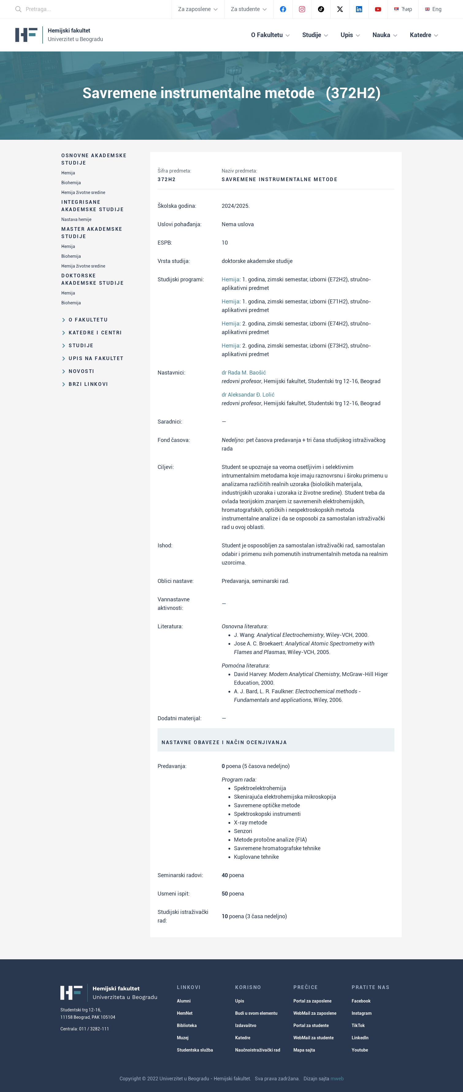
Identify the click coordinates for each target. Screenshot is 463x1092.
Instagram (362, 1013)
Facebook (361, 1001)
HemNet (185, 1013)
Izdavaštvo (245, 1025)
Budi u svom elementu (256, 1013)
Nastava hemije (76, 219)
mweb (337, 1079)
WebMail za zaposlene (314, 1013)
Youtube (360, 1050)
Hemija (68, 172)
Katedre (242, 1037)
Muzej (183, 1037)
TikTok (358, 1025)
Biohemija (71, 182)
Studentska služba (195, 1050)
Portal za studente (311, 1025)
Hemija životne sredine (83, 192)
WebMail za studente (313, 1037)
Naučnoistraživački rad (257, 1050)
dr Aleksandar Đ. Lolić (248, 394)
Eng (433, 9)
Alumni (184, 1001)
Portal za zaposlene (312, 1001)
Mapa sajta (304, 1050)
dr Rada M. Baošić (244, 372)
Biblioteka (187, 1025)
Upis (239, 1001)
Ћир (403, 9)
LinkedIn (360, 1037)
